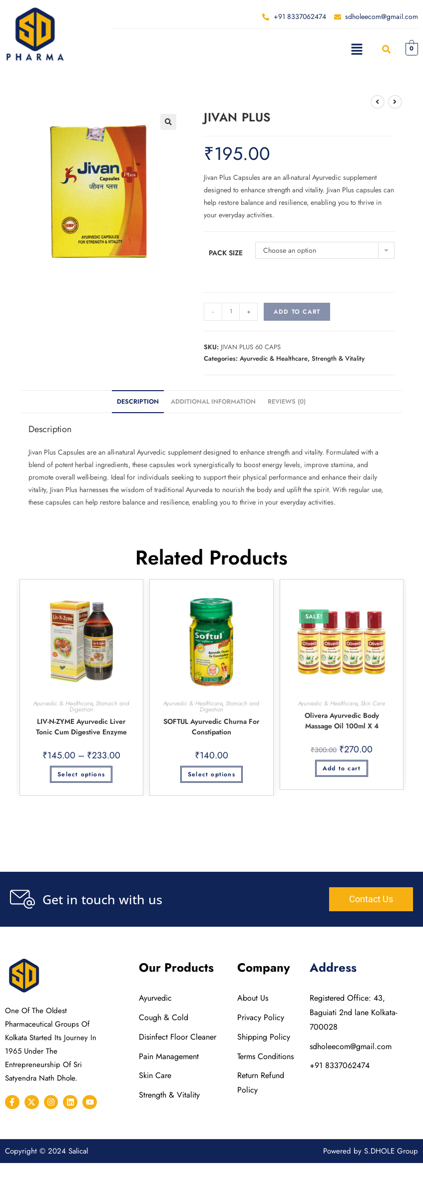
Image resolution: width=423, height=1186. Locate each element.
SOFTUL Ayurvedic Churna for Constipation (211, 726)
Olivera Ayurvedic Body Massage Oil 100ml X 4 (342, 720)
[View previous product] (378, 102)
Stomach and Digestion (99, 706)
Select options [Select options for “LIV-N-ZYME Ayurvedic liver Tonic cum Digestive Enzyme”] (81, 774)
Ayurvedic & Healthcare (274, 358)
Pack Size (226, 253)
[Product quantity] (231, 312)
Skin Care (373, 703)
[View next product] (395, 102)
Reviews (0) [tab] (287, 401)
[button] (357, 48)
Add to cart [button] (342, 768)
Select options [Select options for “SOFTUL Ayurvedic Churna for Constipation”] (211, 774)
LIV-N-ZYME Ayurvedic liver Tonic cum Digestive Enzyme (81, 726)
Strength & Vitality (338, 358)
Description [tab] (138, 401)
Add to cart (297, 311)
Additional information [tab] (213, 401)
